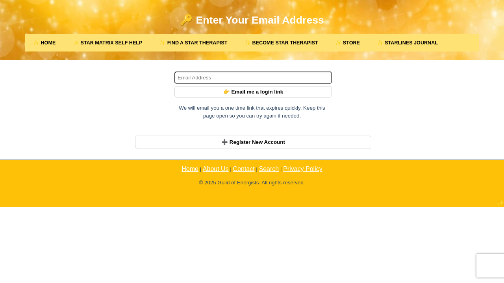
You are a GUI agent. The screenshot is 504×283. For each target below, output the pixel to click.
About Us (216, 168)
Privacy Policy (302, 168)
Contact (244, 168)
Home (190, 168)
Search (269, 168)
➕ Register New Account (253, 142)
